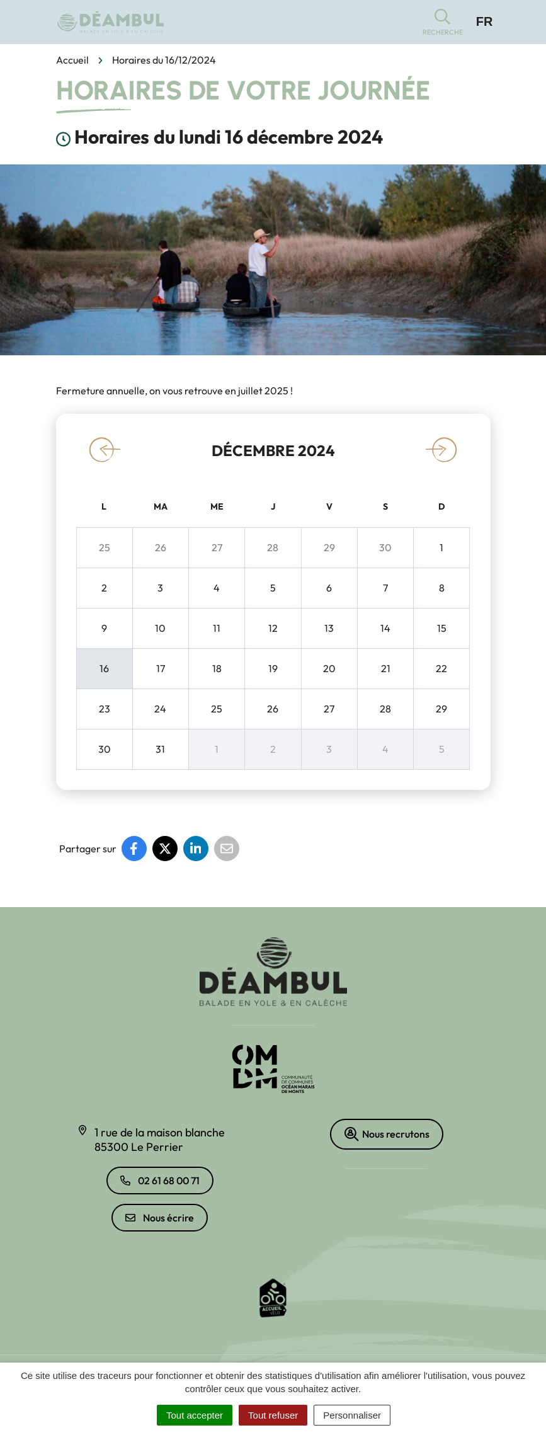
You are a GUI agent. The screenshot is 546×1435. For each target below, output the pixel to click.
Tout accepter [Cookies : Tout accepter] (194, 1415)
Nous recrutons (386, 1134)
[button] (443, 22)
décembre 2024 (273, 450)
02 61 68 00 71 (160, 1180)
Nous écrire (159, 1217)
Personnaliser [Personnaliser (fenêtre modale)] (352, 1415)
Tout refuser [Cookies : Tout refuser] (273, 1415)
